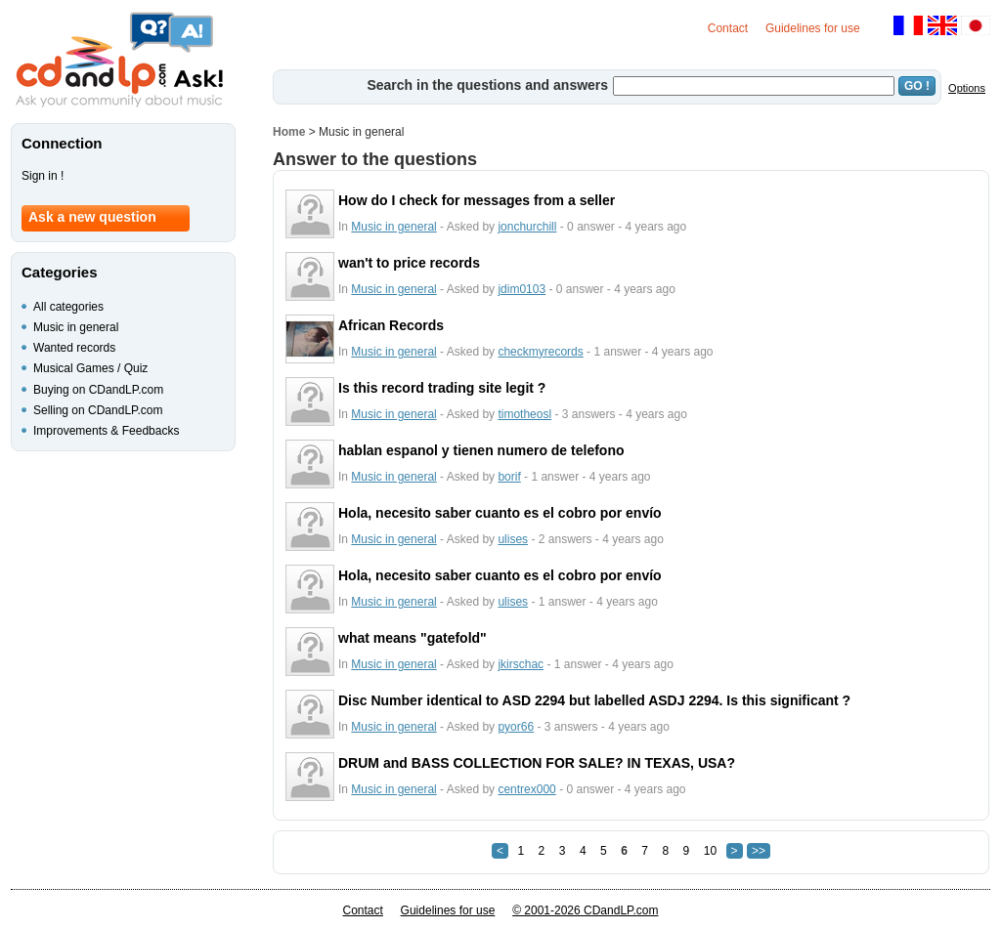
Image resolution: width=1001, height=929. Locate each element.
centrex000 (526, 789)
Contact (728, 28)
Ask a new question (92, 217)
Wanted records (74, 348)
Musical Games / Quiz (90, 368)
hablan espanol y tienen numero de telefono (481, 450)
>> (758, 851)
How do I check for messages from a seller (476, 200)
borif (509, 477)
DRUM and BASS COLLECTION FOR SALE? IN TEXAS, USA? (536, 763)
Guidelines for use (812, 28)
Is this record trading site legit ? (441, 388)
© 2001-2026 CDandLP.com (585, 910)
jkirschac (521, 664)
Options (966, 88)
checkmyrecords (540, 352)
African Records (391, 325)
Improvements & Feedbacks (106, 431)
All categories (68, 307)
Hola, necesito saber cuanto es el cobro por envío (500, 513)
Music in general (393, 226)
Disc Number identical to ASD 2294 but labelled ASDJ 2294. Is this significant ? (594, 700)
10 (710, 851)
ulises (513, 539)
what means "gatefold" (412, 638)
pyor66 (516, 727)
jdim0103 (521, 289)
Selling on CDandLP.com (98, 410)
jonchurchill (527, 226)
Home (289, 132)
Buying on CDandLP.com (98, 390)
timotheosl (524, 414)
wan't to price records (409, 263)
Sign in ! (43, 176)
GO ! (917, 86)
